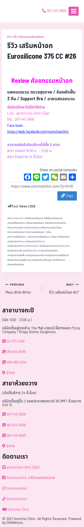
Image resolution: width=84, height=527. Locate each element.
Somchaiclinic (15, 218)
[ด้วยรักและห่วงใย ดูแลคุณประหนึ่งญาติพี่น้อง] (16, 11)
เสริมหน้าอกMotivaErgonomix (55, 246)
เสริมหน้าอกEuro (16, 241)
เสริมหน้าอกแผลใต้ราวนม (19, 260)
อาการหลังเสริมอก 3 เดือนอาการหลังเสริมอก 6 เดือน (32, 237)
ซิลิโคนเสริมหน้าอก (53, 218)
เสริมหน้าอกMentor (35, 241)
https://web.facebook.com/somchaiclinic (38, 132)
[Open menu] (74, 11)
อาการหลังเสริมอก (16, 232)
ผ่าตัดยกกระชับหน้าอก (55, 223)
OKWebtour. (15, 523)
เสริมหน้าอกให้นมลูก (42, 260)
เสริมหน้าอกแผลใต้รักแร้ (57, 255)
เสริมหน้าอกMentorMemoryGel (23, 246)
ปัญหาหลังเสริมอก (35, 223)
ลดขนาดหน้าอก (32, 228)
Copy (67, 196)
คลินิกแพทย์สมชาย (34, 218)
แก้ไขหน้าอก (59, 260)
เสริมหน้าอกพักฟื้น (16, 255)
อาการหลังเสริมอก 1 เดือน (38, 232)
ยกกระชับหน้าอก (15, 228)
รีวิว (9, 37)
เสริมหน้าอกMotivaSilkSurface (22, 251)
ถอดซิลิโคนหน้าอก (16, 223)
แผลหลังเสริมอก (15, 264)
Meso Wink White (21, 288)
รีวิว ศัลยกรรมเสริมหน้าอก (29, 37)
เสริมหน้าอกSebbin (48, 251)
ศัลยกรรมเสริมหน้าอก (51, 228)
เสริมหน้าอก (63, 237)
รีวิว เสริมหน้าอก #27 (62, 288)
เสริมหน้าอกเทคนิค (35, 255)
